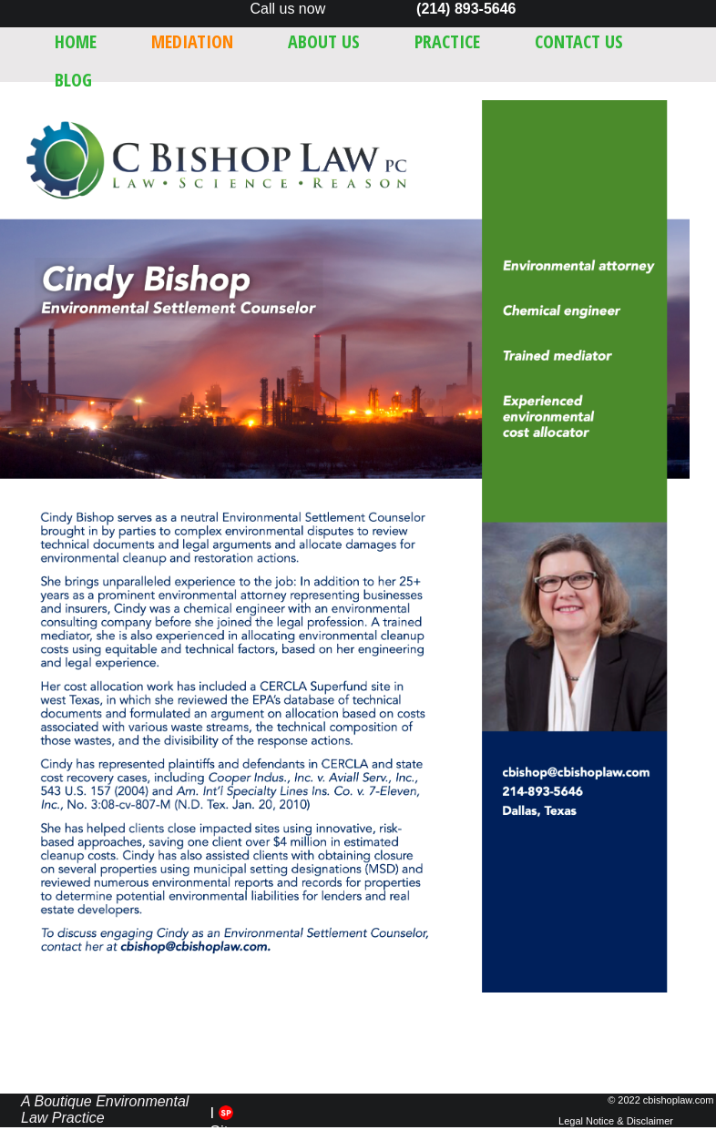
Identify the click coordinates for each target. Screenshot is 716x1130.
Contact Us (579, 41)
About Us (324, 41)
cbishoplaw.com (678, 1099)
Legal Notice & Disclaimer (615, 1120)
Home (76, 41)
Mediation (192, 41)
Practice (447, 41)
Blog (73, 79)
